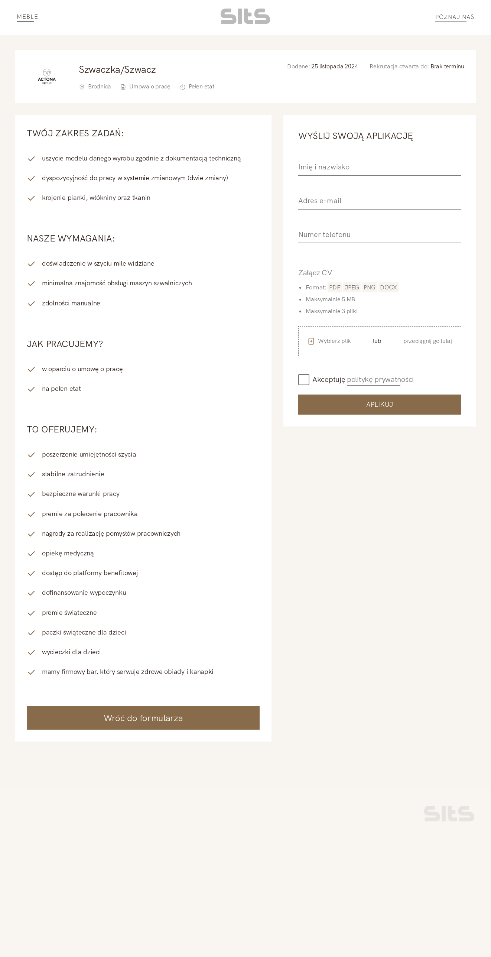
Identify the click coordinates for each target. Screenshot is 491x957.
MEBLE (27, 16)
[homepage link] (245, 22)
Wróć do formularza (143, 718)
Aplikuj (379, 404)
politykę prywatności (380, 379)
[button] (379, 341)
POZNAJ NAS (454, 17)
